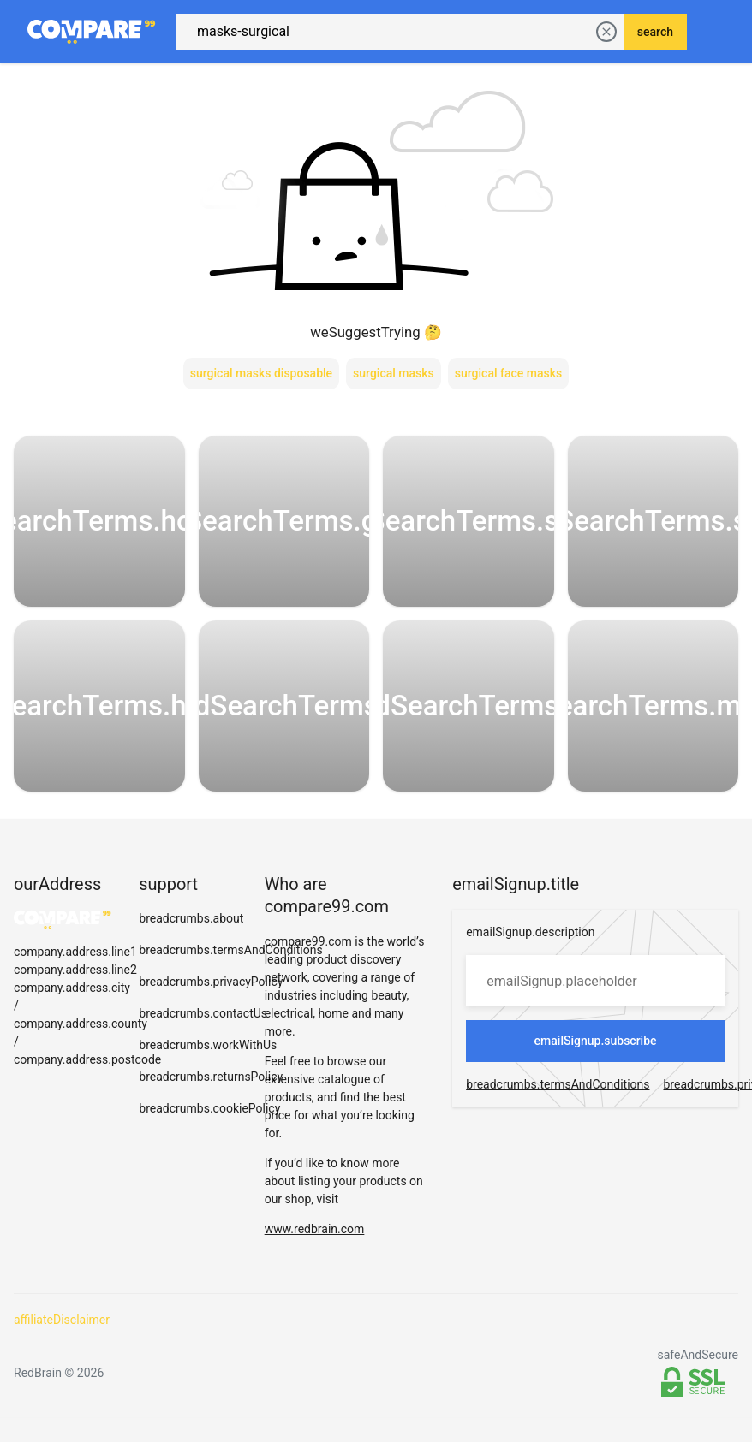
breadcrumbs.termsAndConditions (230, 938)
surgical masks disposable (261, 361)
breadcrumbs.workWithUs (208, 1033)
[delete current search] (606, 25)
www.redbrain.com (315, 1217)
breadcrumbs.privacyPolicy (211, 969)
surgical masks (393, 361)
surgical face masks (508, 361)
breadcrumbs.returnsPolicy (211, 1064)
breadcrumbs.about (191, 906)
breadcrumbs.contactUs (203, 1001)
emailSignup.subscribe (595, 1029)
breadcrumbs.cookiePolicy (209, 1096)
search (655, 26)
